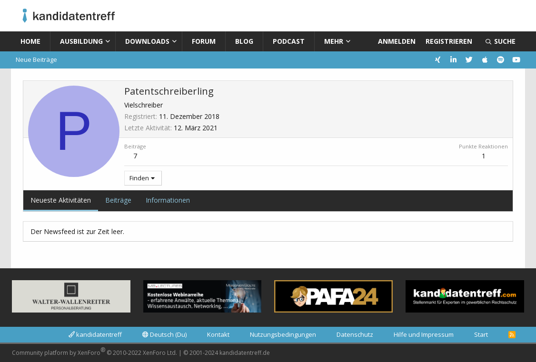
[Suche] (500, 41)
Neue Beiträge (36, 59)
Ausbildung (81, 41)
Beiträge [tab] (118, 200)
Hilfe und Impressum (424, 334)
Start (481, 334)
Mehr (333, 41)
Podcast (289, 41)
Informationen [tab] (168, 200)
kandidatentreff (95, 334)
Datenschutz (355, 334)
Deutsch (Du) (164, 334)
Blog (244, 41)
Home (30, 41)
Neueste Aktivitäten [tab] (60, 200)
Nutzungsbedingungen (283, 334)
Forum (204, 41)
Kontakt (218, 334)
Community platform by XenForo (94, 351)
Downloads (147, 41)
